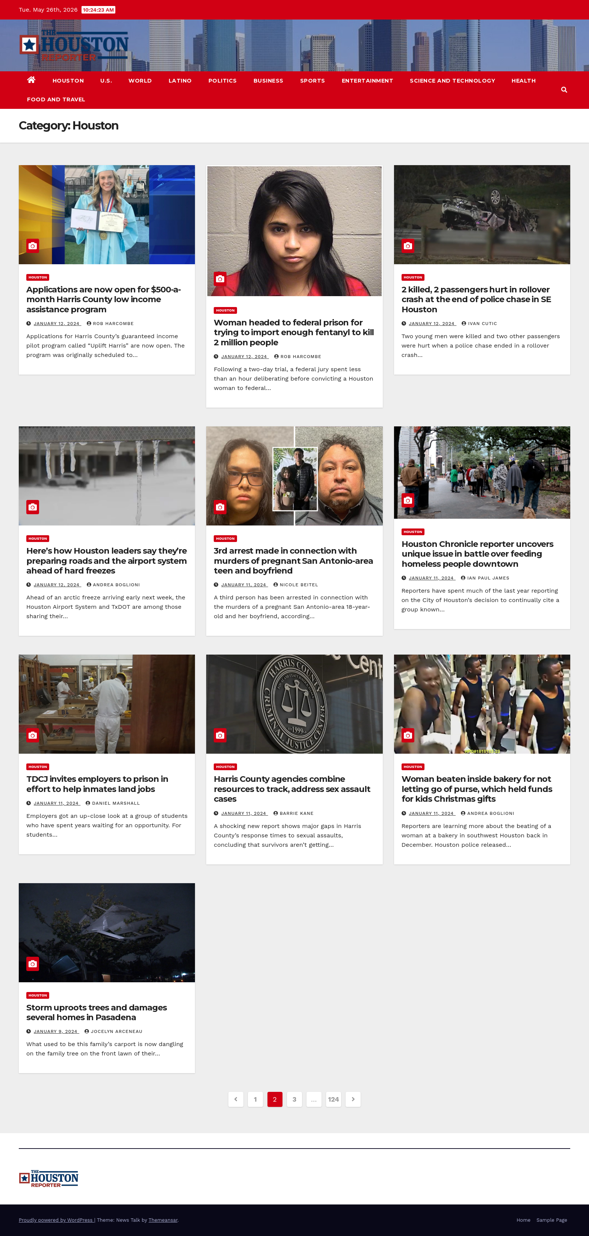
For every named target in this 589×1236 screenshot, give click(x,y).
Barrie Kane (293, 813)
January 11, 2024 (244, 584)
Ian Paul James (485, 578)
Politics (222, 80)
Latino (180, 80)
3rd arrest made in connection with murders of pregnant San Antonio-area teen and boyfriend (293, 561)
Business (269, 80)
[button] (564, 89)
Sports (312, 80)
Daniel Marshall (113, 803)
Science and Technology (452, 80)
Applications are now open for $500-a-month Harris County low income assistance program (103, 300)
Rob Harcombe (110, 323)
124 (333, 1099)
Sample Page (551, 1220)
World (140, 80)
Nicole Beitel (296, 584)
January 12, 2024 (58, 323)
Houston (68, 80)
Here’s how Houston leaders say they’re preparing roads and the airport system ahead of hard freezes (106, 561)
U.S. (106, 80)
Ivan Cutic (479, 323)
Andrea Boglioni (113, 584)
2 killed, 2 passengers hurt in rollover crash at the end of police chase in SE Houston (476, 300)
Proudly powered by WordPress (56, 1220)
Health (524, 80)
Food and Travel (56, 99)
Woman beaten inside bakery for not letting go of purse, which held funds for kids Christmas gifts (477, 789)
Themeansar (163, 1220)
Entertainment (368, 80)
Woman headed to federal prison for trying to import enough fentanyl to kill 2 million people (294, 333)
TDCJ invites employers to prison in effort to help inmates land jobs (97, 784)
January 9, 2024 (56, 1031)
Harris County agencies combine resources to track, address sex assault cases (292, 789)
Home (523, 1220)
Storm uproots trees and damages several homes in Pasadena (96, 1012)
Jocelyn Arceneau (113, 1031)
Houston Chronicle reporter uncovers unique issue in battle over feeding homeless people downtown (478, 554)
